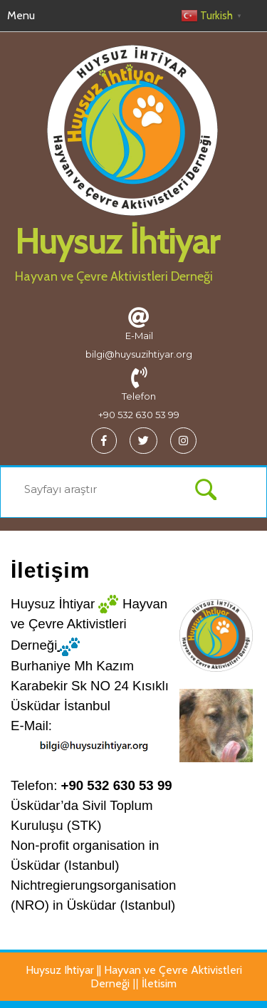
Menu (21, 15)
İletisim (159, 983)
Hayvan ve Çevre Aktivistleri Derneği (114, 276)
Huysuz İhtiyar (117, 241)
